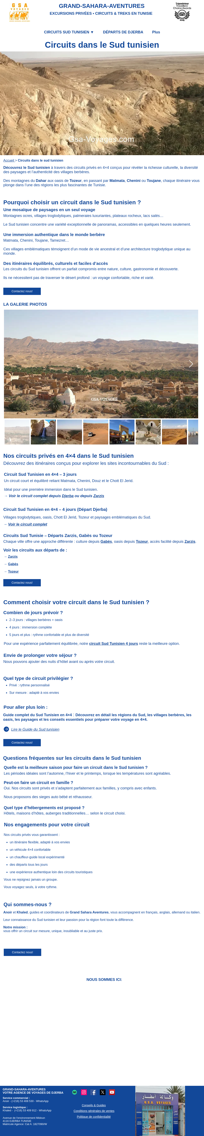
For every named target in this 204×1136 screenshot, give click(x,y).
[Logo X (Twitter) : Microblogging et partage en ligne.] (103, 1092)
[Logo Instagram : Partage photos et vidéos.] (84, 1092)
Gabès (106, 541)
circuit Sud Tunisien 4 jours (113, 644)
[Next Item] (191, 364)
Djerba (67, 496)
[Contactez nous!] (22, 291)
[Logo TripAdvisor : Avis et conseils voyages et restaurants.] (74, 1092)
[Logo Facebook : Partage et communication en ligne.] (93, 1092)
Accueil (9, 160)
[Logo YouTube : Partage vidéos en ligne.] (112, 1092)
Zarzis (98, 496)
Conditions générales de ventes (93, 1111)
